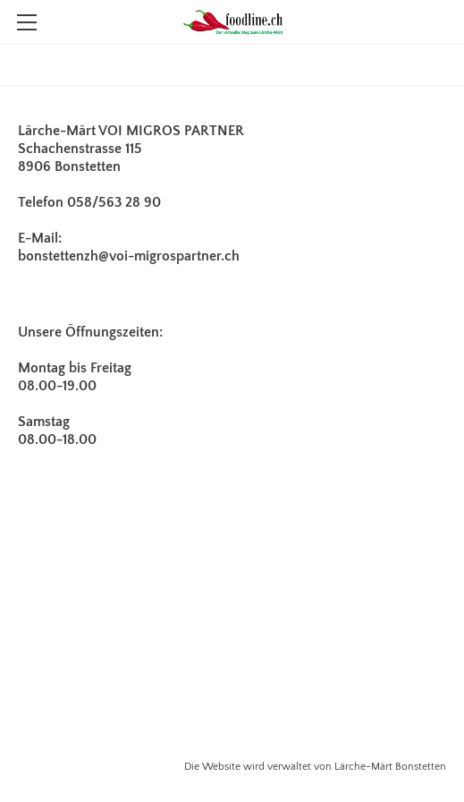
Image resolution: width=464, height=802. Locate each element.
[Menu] (26, 22)
